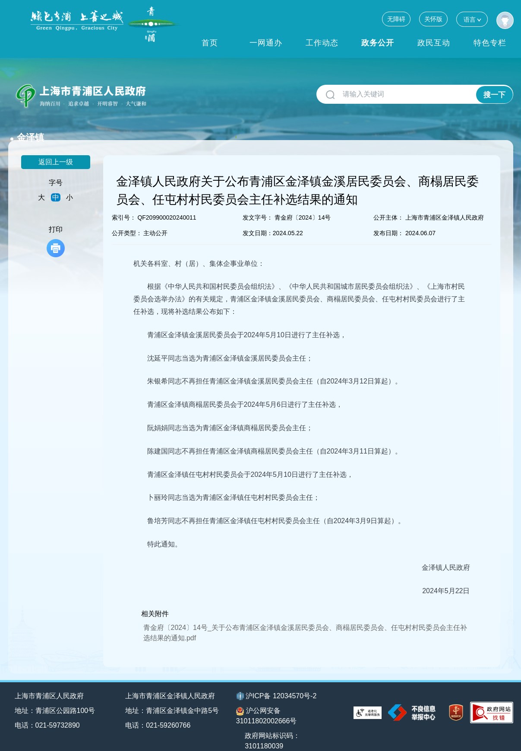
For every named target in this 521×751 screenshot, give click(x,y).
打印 (56, 227)
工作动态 (322, 42)
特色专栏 (490, 42)
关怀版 (433, 19)
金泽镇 (169, 91)
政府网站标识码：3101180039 (273, 727)
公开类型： (127, 219)
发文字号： (258, 203)
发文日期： (258, 219)
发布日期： (388, 219)
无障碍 (396, 19)
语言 (472, 19)
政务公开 (377, 42)
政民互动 (433, 42)
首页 (210, 42)
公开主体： (388, 203)
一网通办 (265, 42)
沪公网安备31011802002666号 (266, 702)
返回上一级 (55, 148)
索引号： (124, 203)
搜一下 (494, 94)
